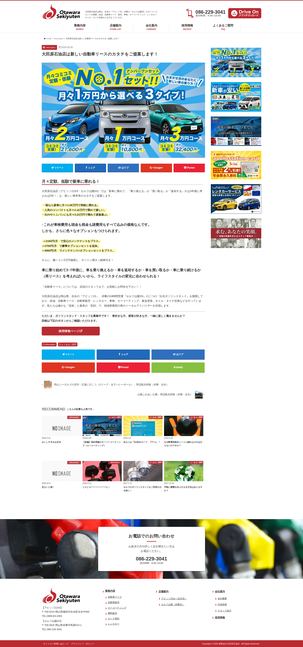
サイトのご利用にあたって (56, 644)
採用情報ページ (69, 331)
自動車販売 (113, 602)
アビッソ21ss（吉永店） (174, 598)
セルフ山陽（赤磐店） (172, 604)
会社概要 (222, 598)
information (50, 344)
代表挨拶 (222, 604)
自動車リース (115, 597)
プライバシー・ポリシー (82, 644)
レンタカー (113, 624)
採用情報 (187, 27)
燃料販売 (112, 613)
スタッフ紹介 (225, 610)
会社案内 (151, 27)
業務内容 (80, 27)
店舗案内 (115, 27)
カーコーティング (117, 607)
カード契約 (113, 618)
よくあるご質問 (223, 27)
